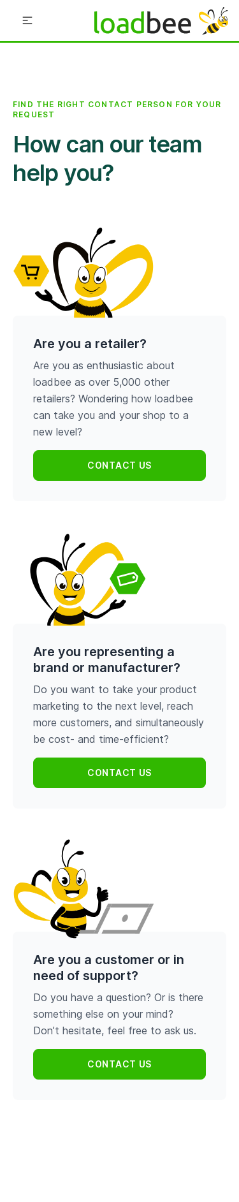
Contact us (119, 465)
